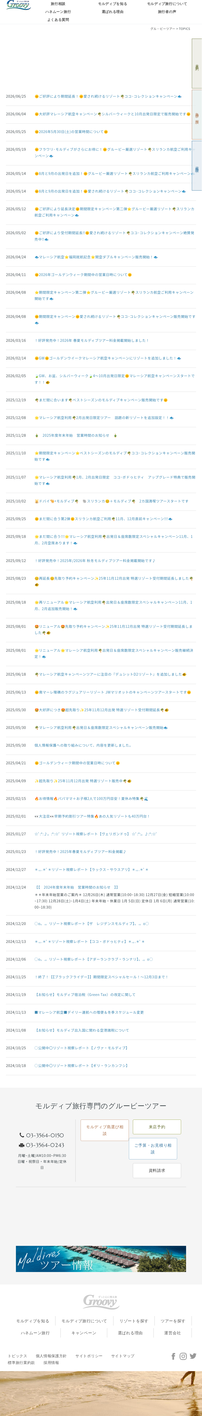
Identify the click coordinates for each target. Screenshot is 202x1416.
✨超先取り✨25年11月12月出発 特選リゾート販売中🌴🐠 (83, 780)
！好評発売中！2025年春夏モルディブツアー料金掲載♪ (81, 851)
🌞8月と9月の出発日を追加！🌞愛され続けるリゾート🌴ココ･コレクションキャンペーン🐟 (110, 191)
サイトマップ (123, 1356)
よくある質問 (58, 20)
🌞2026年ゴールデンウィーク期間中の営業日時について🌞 (83, 274)
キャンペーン (83, 1333)
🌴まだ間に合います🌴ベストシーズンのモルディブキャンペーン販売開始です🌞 (101, 399)
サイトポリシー (89, 1356)
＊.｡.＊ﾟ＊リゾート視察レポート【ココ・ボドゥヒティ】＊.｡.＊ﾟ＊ (90, 941)
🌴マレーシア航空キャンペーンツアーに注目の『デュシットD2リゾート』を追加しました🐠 (111, 674)
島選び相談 (197, 114)
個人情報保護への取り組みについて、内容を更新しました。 (84, 745)
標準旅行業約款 (21, 1363)
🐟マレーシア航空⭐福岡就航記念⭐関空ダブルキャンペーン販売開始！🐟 (96, 256)
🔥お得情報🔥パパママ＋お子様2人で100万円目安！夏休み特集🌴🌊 (91, 798)
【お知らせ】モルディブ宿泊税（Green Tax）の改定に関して (85, 994)
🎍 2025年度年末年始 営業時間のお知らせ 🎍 (76, 435)
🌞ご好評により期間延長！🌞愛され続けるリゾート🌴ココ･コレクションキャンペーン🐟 (108, 96)
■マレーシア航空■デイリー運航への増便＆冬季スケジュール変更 (89, 1012)
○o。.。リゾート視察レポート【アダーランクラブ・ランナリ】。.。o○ (94, 959)
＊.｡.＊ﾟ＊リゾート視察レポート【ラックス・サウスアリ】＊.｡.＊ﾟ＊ (92, 869)
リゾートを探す (134, 1321)
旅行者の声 (167, 12)
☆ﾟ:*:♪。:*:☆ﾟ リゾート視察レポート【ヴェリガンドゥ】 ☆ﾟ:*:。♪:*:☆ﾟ (96, 833)
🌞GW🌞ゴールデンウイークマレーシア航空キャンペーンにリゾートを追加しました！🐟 (108, 357)
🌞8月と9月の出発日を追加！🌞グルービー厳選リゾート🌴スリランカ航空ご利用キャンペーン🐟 (115, 173)
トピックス (17, 1356)
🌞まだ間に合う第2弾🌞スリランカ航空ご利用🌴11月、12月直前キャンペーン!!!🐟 (103, 518)
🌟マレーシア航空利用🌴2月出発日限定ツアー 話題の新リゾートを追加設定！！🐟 (104, 417)
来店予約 (197, 64)
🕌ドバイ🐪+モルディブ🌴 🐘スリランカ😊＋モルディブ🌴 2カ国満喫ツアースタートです (112, 500)
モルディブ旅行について (167, 4)
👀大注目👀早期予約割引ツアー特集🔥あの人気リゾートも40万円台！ (93, 816)
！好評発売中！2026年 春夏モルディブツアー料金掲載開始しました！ (92, 340)
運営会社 (172, 1333)
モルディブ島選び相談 (104, 1130)
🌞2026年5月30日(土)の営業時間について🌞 (71, 131)
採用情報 (51, 1363)
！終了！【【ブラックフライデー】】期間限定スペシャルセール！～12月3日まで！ (102, 976)
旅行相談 (58, 4)
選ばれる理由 (113, 12)
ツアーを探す (173, 1321)
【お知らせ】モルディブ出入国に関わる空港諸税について (82, 1030)
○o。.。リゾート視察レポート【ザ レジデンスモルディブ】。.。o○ (92, 923)
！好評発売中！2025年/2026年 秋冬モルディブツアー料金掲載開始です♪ (95, 560)
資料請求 (197, 166)
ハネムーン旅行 (58, 12)
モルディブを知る (112, 4)
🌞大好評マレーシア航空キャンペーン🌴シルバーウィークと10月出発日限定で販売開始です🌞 (113, 113)
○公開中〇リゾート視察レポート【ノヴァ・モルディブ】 (82, 1047)
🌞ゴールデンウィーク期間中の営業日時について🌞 (77, 762)
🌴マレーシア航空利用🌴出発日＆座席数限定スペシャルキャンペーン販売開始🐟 (101, 727)
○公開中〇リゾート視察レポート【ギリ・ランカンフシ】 (82, 1065)
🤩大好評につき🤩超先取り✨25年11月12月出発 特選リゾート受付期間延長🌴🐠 (102, 709)
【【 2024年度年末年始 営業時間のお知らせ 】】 (77, 887)
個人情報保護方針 (51, 1356)
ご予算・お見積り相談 (153, 1148)
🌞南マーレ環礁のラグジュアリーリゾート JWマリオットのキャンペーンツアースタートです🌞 (113, 692)
